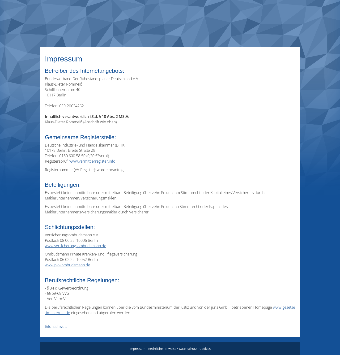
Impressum (137, 348)
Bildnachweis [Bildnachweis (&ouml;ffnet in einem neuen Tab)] (56, 326)
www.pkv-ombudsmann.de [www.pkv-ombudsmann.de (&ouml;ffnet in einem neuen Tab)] (67, 265)
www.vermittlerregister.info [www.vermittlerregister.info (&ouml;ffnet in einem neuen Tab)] (92, 161)
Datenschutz (188, 348)
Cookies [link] (205, 348)
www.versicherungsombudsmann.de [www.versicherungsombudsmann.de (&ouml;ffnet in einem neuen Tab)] (75, 245)
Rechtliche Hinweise (162, 348)
